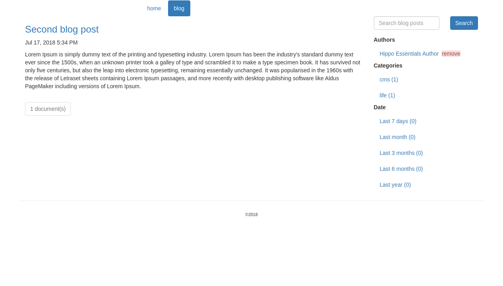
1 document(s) (48, 109)
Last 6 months (401, 169)
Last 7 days (398, 121)
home (154, 8)
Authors (384, 40)
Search (464, 23)
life (387, 95)
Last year (395, 185)
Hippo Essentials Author (420, 53)
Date (380, 107)
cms (389, 79)
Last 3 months (401, 153)
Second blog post (62, 29)
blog (179, 8)
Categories (388, 65)
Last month (398, 137)
